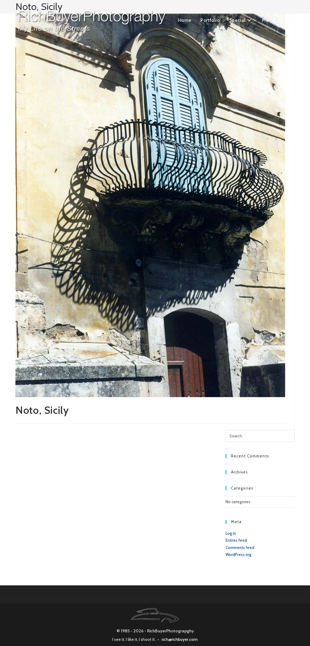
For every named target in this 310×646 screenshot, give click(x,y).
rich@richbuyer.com (180, 639)
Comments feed (240, 547)
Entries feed (236, 540)
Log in (231, 533)
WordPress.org (238, 554)
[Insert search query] (260, 436)
